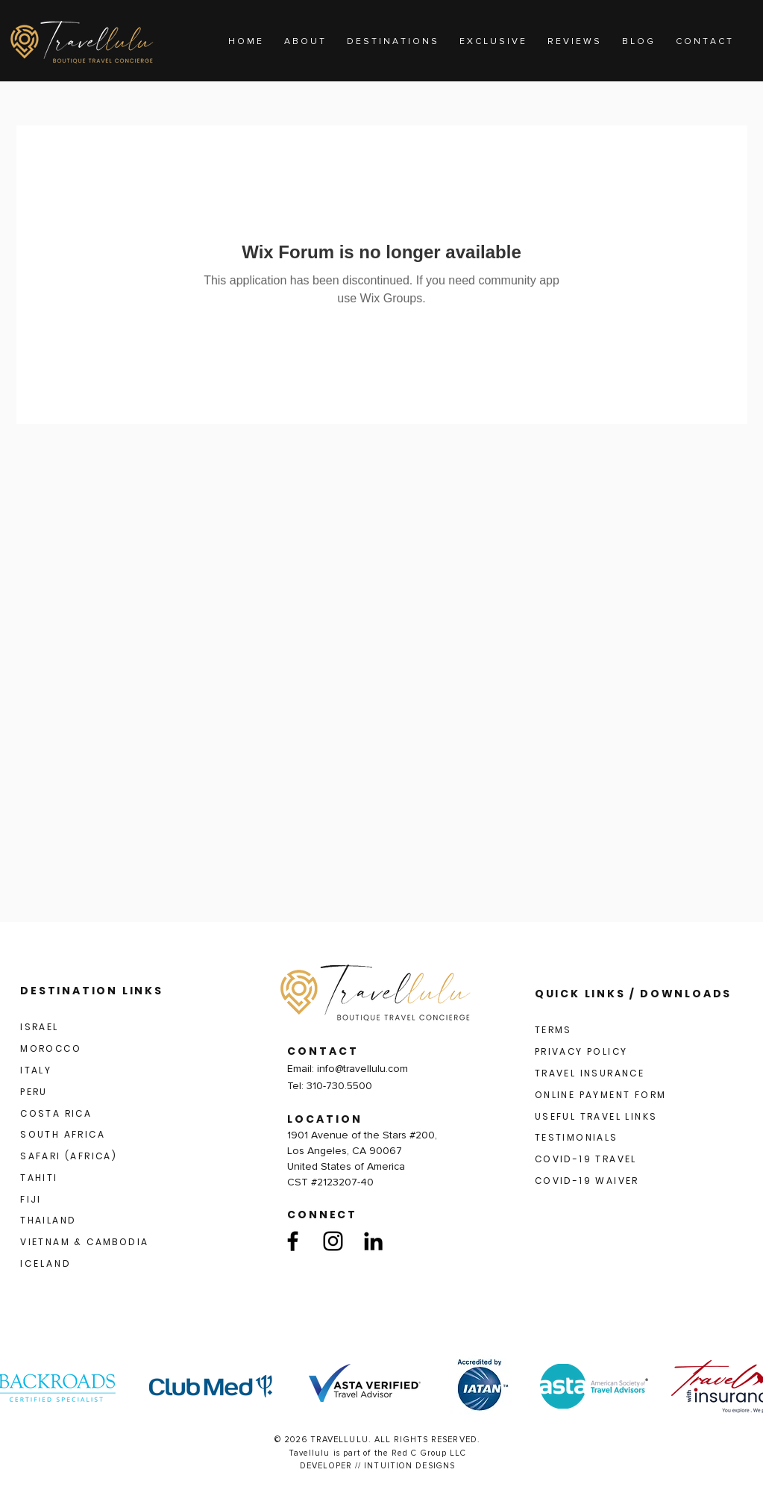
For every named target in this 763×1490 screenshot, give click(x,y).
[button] (392, 41)
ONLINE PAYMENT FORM (601, 1094)
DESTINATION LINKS (91, 990)
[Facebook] (293, 1241)
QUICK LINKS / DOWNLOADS (633, 993)
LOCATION (324, 1119)
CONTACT (323, 1051)
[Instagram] (333, 1241)
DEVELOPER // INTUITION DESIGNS (377, 1466)
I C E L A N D (44, 1263)
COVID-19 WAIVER (587, 1180)
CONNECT (322, 1214)
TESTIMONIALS (576, 1137)
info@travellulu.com (362, 1068)
